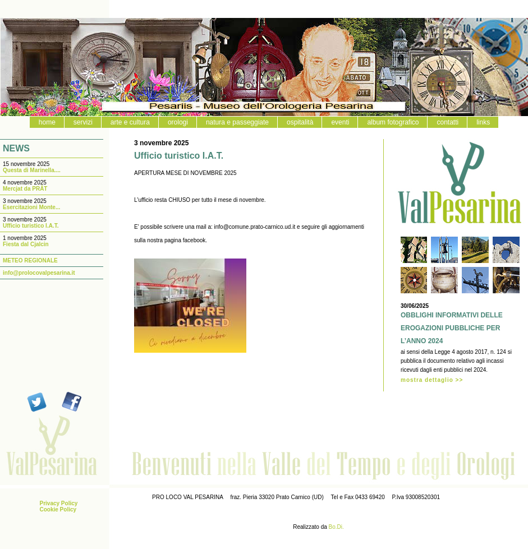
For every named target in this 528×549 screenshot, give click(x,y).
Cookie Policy (58, 509)
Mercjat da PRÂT (25, 189)
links (483, 122)
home (47, 122)
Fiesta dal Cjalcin (26, 244)
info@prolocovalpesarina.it (39, 273)
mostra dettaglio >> (432, 380)
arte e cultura (130, 122)
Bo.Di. (336, 527)
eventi (340, 122)
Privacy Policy (59, 503)
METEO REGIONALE (30, 260)
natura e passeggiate (237, 122)
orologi (178, 122)
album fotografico (393, 122)
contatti (447, 122)
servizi (83, 122)
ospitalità (300, 122)
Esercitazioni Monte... (31, 207)
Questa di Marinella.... (32, 170)
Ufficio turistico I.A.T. (30, 226)
